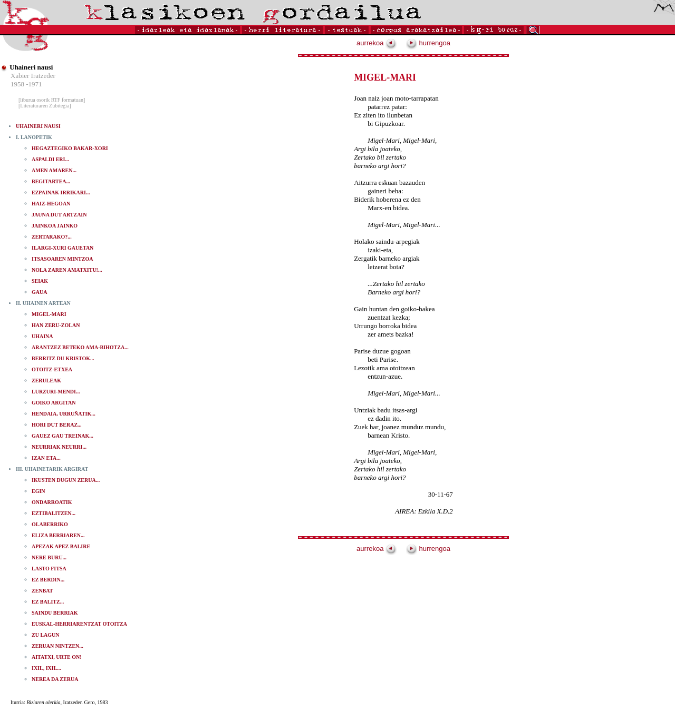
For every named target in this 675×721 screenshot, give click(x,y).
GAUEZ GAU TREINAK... (62, 436)
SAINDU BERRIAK (55, 613)
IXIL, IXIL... (46, 668)
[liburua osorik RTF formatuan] (51, 100)
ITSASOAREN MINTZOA (62, 259)
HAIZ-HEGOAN (51, 203)
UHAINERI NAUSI (38, 126)
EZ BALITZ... (48, 602)
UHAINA (42, 336)
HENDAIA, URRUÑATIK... (63, 414)
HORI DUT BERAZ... (57, 425)
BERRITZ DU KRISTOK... (63, 358)
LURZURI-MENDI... (56, 391)
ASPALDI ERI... (50, 159)
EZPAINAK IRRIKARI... (61, 192)
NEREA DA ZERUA (55, 679)
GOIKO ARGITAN (53, 403)
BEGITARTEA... (51, 181)
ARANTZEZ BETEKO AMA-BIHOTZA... (80, 347)
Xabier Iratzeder (33, 76)
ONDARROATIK (52, 502)
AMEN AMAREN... (54, 170)
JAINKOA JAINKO (55, 226)
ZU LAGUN (46, 635)
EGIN (38, 491)
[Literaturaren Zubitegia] (44, 105)
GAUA (39, 292)
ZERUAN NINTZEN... (57, 646)
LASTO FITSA (49, 568)
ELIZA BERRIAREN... (58, 535)
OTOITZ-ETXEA (52, 369)
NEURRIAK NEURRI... (59, 447)
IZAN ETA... (46, 458)
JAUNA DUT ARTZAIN (59, 215)
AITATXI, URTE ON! (57, 657)
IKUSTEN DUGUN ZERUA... (66, 480)
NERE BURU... (49, 557)
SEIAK (40, 281)
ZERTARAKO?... (52, 237)
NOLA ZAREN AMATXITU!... (67, 270)
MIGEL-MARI (49, 314)
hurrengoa (428, 43)
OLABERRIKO (50, 524)
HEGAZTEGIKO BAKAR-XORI (70, 148)
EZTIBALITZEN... (53, 513)
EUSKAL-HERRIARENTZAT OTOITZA (79, 624)
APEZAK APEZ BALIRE (61, 546)
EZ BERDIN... (48, 579)
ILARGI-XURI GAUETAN (62, 248)
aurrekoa (376, 43)
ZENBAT (42, 591)
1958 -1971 (26, 84)
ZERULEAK (46, 380)
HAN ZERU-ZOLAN (56, 325)
